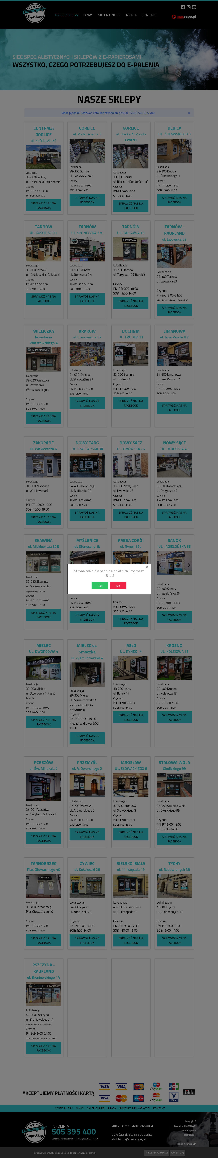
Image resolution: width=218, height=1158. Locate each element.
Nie (118, 586)
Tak (100, 586)
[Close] (147, 567)
